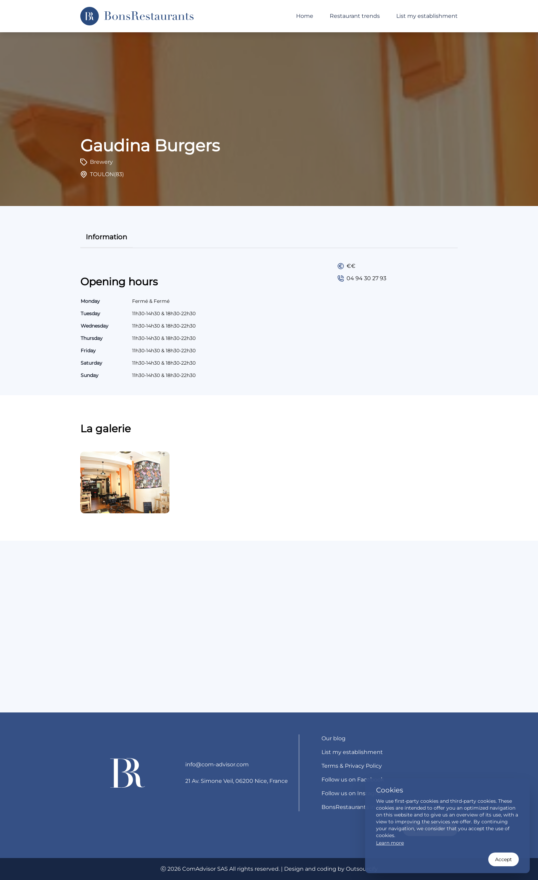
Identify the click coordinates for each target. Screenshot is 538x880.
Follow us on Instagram (353, 793)
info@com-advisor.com (217, 764)
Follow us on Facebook (352, 779)
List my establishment (427, 16)
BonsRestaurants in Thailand (360, 807)
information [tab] (106, 237)
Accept (503, 859)
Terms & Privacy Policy (351, 766)
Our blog (333, 738)
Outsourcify (362, 869)
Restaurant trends (355, 16)
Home (304, 16)
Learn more (390, 843)
